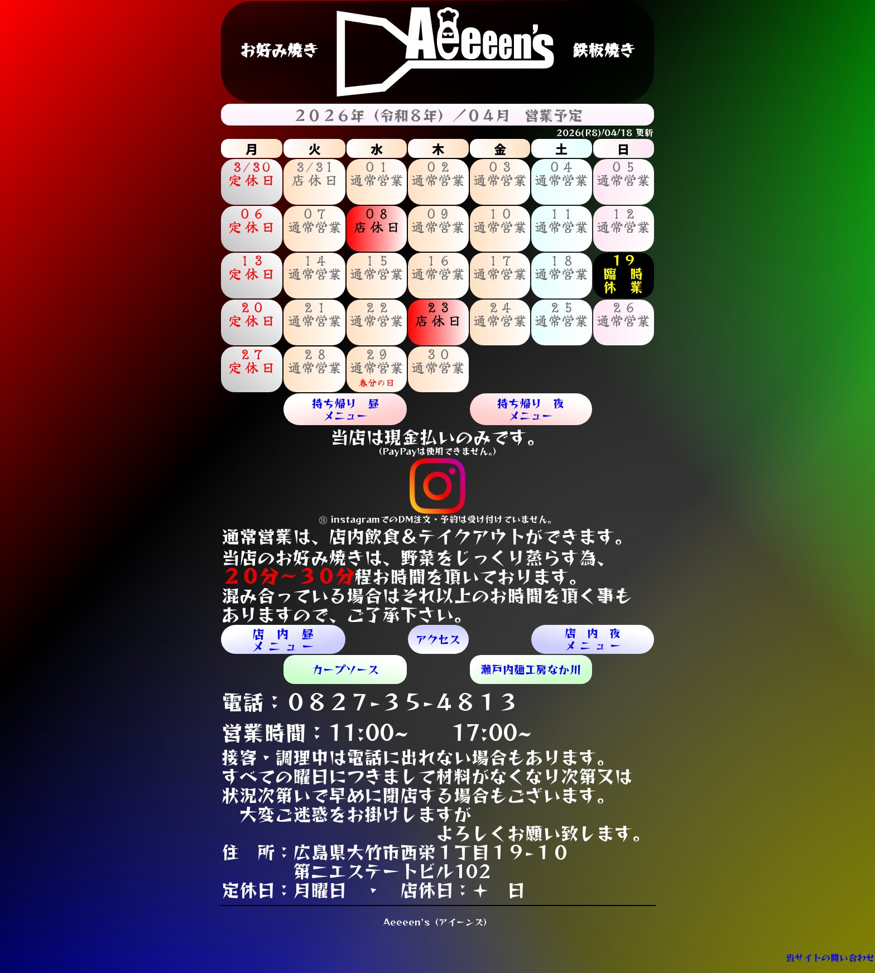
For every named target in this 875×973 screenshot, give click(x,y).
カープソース (345, 669)
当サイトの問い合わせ (830, 957)
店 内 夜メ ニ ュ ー (593, 639)
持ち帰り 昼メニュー (345, 409)
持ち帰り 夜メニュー (530, 409)
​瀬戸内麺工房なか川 (530, 669)
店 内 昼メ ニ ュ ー (283, 639)
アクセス (438, 639)
